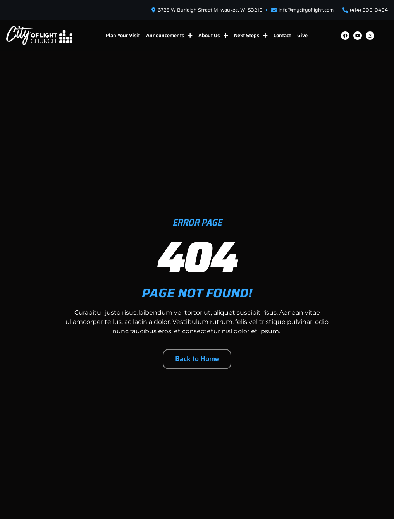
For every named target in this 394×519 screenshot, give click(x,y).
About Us (213, 35)
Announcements (169, 35)
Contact (282, 35)
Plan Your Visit (123, 35)
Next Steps (250, 35)
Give (302, 35)
